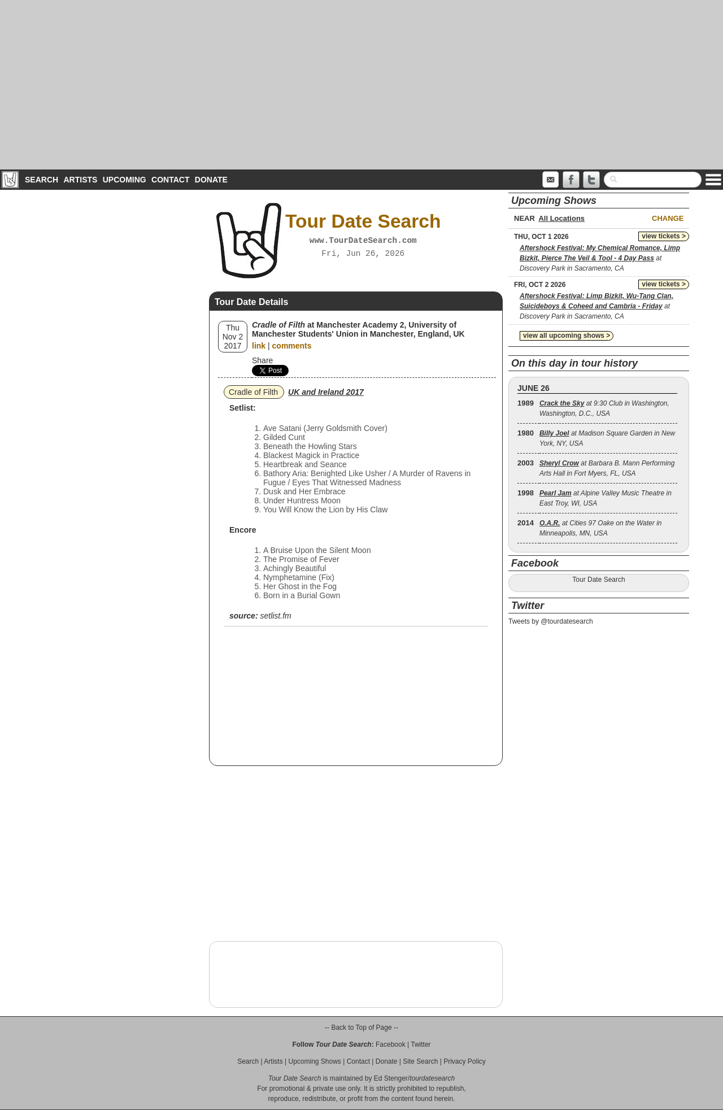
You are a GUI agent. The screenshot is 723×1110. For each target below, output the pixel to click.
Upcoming (124, 179)
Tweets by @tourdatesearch (550, 621)
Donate (211, 179)
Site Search (420, 1061)
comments (292, 345)
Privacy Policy (464, 1061)
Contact (170, 179)
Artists (80, 179)
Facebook (391, 1044)
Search (41, 179)
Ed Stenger (391, 1078)
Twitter (420, 1044)
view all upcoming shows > (566, 335)
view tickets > (664, 236)
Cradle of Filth (253, 392)
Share (262, 360)
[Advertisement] (361, 85)
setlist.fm (275, 615)
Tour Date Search (598, 580)
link (258, 345)
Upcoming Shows (314, 1061)
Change (667, 218)
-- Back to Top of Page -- (361, 1027)
